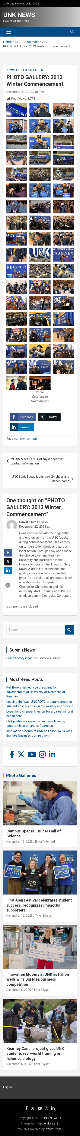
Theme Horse (45, 1123)
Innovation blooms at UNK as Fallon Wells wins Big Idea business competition (37, 979)
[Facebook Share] (23, 417)
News (10, 70)
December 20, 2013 (19, 92)
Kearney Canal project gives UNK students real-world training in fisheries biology (35, 1053)
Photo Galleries (29, 70)
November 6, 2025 (18, 989)
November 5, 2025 (18, 1064)
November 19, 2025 (19, 841)
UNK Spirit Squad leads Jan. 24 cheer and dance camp (40, 479)
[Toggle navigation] (9, 32)
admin (39, 92)
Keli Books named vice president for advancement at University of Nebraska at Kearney (35, 692)
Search (69, 630)
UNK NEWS (19, 14)
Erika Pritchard (45, 841)
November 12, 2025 (19, 915)
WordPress (54, 1129)
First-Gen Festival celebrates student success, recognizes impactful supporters (39, 905)
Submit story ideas (19, 658)
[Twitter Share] (49, 417)
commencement (25, 438)
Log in (7, 1087)
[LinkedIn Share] (22, 427)
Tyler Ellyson (43, 915)
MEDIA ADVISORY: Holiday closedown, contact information (37, 461)
